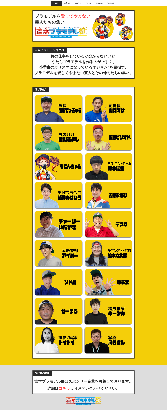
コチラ (64, 388)
